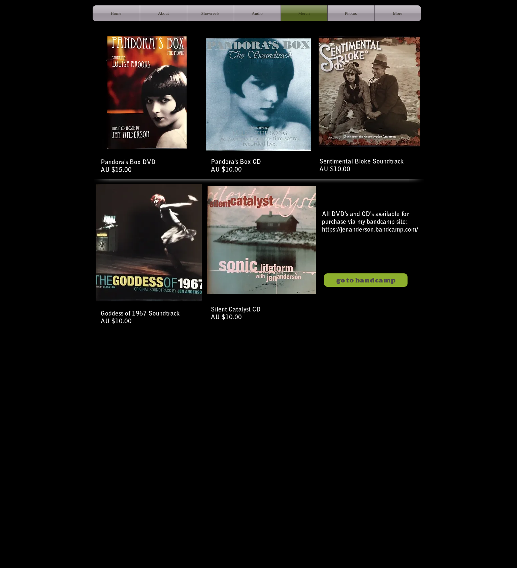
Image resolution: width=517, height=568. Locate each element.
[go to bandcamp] (366, 280)
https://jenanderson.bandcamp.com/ (370, 230)
